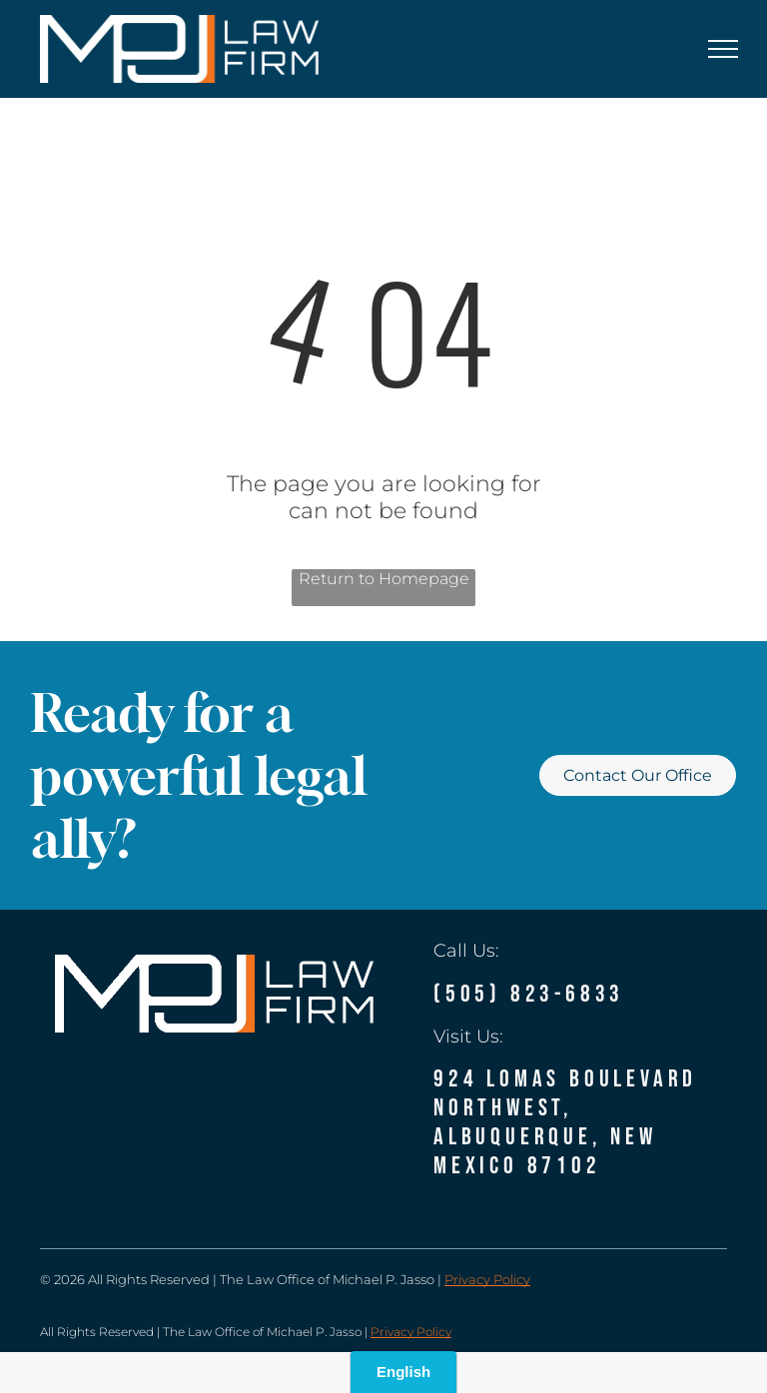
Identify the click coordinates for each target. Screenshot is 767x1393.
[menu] (723, 49)
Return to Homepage (384, 578)
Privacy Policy (487, 1279)
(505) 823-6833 (528, 994)
